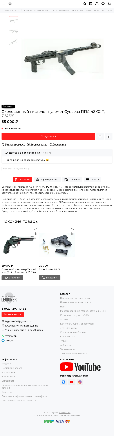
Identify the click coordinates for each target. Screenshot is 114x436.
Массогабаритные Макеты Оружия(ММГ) (83, 311)
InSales (77, 415)
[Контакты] (91, 4)
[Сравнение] (108, 136)
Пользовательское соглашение (19, 400)
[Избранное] (103, 4)
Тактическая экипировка (73, 353)
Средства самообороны (73, 332)
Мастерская (8, 372)
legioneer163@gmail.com (18, 321)
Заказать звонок (13, 314)
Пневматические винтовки (75, 298)
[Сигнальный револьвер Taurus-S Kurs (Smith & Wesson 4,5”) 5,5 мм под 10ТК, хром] (20, 245)
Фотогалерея (9, 376)
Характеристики (47, 179)
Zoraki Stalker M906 (49, 269)
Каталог (16, 10)
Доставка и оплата (12, 368)
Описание (22, 179)
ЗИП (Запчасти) (68, 328)
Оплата (92, 179)
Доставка (72, 179)
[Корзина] (109, 4)
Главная (5, 10)
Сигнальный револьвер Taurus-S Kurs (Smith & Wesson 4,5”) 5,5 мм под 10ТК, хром (19, 271)
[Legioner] (10, 4)
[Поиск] (85, 4)
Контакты (7, 392)
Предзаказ (48, 136)
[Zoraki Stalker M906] (57, 245)
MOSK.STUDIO (51, 415)
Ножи (63, 306)
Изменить (46, 153)
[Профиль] (97, 4)
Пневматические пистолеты (75, 302)
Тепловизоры (67, 349)
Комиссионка (67, 336)
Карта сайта (65, 412)
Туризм (64, 340)
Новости (6, 363)
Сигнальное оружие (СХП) (35, 10)
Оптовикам (8, 380)
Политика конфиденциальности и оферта (24, 396)
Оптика (64, 319)
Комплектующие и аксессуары (77, 323)
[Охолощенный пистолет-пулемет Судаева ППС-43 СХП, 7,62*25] (62, 59)
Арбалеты (65, 345)
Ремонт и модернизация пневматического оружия (25, 386)
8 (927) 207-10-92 (14, 308)
